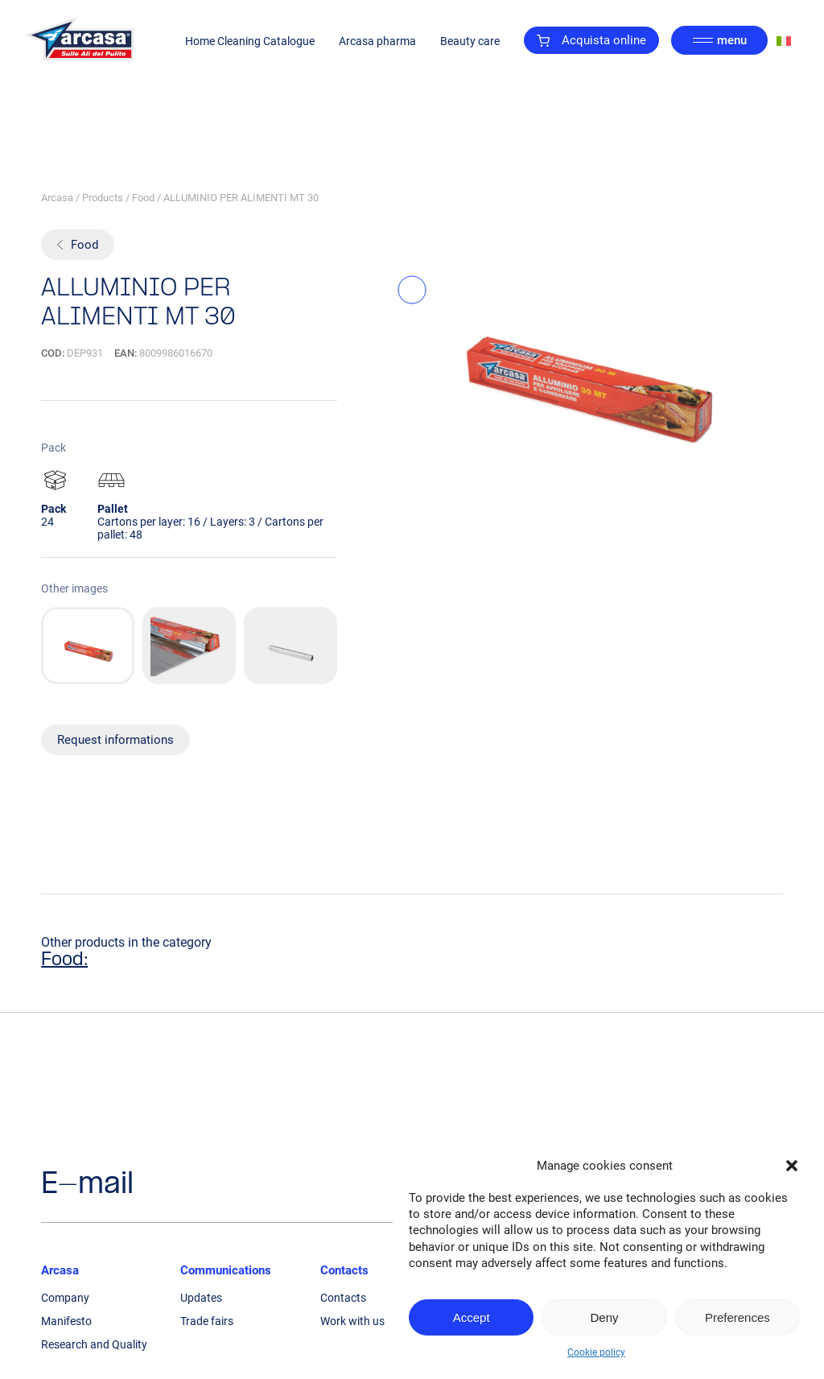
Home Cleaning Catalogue (250, 41)
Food (143, 198)
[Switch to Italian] (783, 41)
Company (65, 1297)
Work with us (352, 1321)
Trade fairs (206, 1321)
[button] (792, 1166)
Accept (471, 1317)
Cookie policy (596, 1352)
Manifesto (66, 1321)
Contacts (344, 1270)
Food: (64, 960)
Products (102, 198)
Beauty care (470, 41)
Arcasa (57, 198)
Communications (225, 1270)
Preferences (737, 1317)
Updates (201, 1297)
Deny (604, 1317)
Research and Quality (94, 1344)
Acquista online (591, 40)
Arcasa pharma (377, 41)
